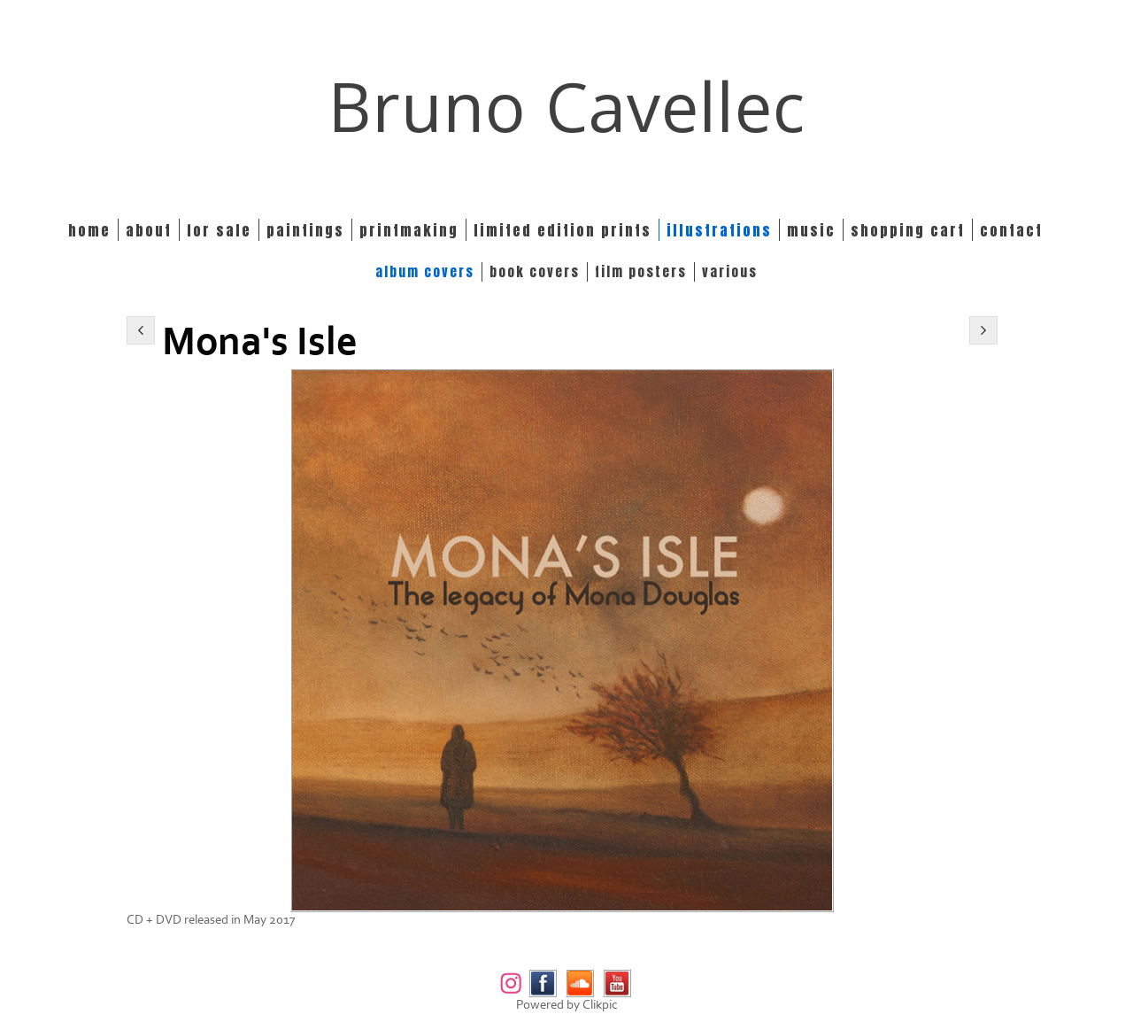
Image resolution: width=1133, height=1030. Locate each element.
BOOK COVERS (534, 272)
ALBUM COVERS (424, 272)
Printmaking (409, 230)
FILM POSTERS (641, 272)
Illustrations (719, 230)
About (149, 230)
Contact (1011, 230)
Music (811, 230)
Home (89, 230)
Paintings (305, 230)
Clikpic (600, 1004)
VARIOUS (730, 272)
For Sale (219, 230)
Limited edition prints (562, 230)
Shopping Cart (908, 230)
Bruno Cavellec (566, 105)
